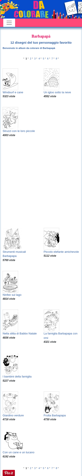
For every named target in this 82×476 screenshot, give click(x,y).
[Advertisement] (41, 182)
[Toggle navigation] (9, 23)
